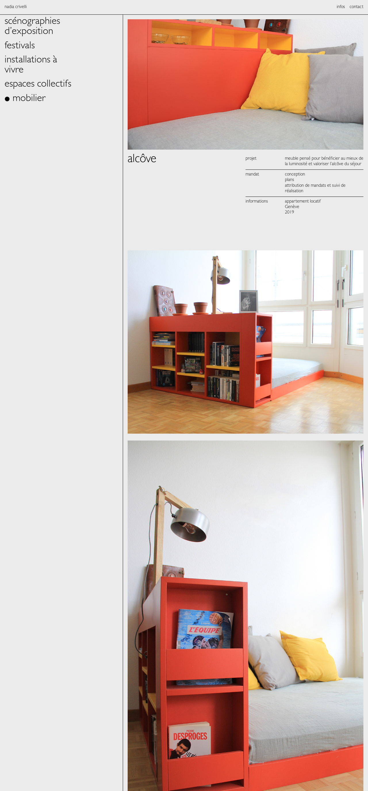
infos (341, 7)
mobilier (29, 99)
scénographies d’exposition (32, 27)
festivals (20, 46)
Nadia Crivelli (16, 7)
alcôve (142, 160)
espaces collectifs (38, 85)
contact (356, 7)
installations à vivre (31, 66)
